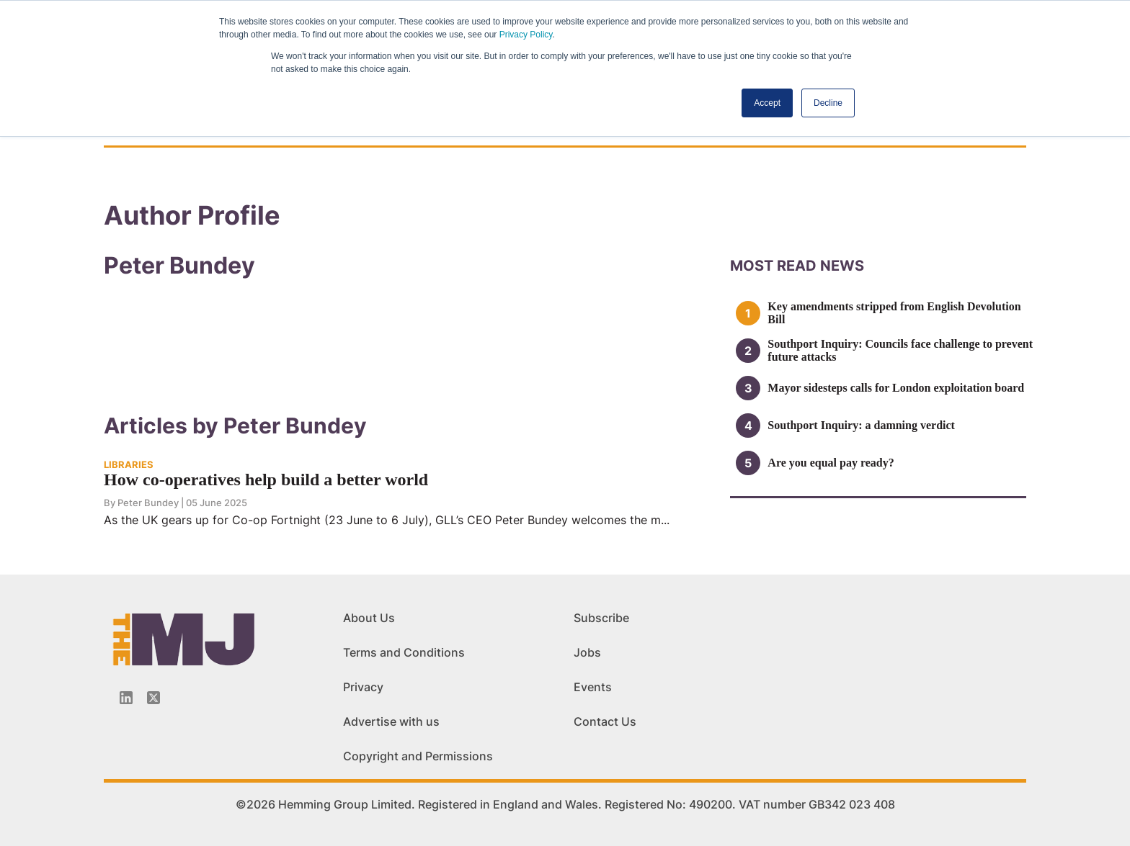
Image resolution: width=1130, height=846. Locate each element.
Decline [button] (828, 103)
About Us (369, 618)
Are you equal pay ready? (831, 462)
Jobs (587, 652)
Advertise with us (391, 721)
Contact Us (605, 721)
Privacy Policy (526, 35)
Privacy (363, 687)
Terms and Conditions (404, 652)
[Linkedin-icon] (126, 697)
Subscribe (601, 618)
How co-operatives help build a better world (266, 479)
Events (593, 687)
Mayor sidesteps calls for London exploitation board (896, 388)
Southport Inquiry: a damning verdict (861, 425)
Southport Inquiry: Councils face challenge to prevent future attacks (900, 350)
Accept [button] (767, 103)
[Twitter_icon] (153, 697)
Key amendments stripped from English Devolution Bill (894, 312)
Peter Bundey (148, 502)
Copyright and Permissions (418, 756)
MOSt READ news (797, 265)
